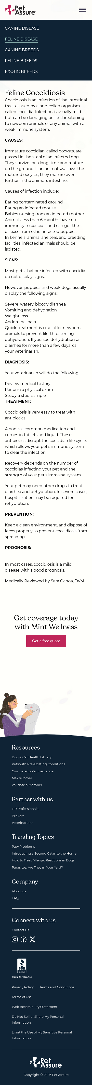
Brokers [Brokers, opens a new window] (18, 816)
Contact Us (20, 930)
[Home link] (46, 1062)
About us (19, 891)
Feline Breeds (21, 60)
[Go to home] (20, 9)
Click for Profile (22, 977)
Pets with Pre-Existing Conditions (38, 764)
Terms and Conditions (56, 987)
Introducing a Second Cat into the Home (44, 853)
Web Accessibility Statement (34, 1007)
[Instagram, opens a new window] (15, 939)
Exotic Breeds (21, 71)
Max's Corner (22, 778)
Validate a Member (27, 785)
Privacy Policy (23, 987)
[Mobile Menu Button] (82, 9)
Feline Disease (21, 39)
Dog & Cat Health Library (32, 757)
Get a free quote (46, 641)
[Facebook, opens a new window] (23, 939)
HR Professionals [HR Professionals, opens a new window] (25, 809)
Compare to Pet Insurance (32, 771)
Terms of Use (22, 997)
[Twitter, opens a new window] (32, 939)
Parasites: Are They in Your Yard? (37, 867)
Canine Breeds (22, 50)
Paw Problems (23, 846)
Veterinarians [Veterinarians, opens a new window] (22, 823)
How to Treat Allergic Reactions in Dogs (43, 860)
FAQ (15, 898)
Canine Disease (22, 28)
